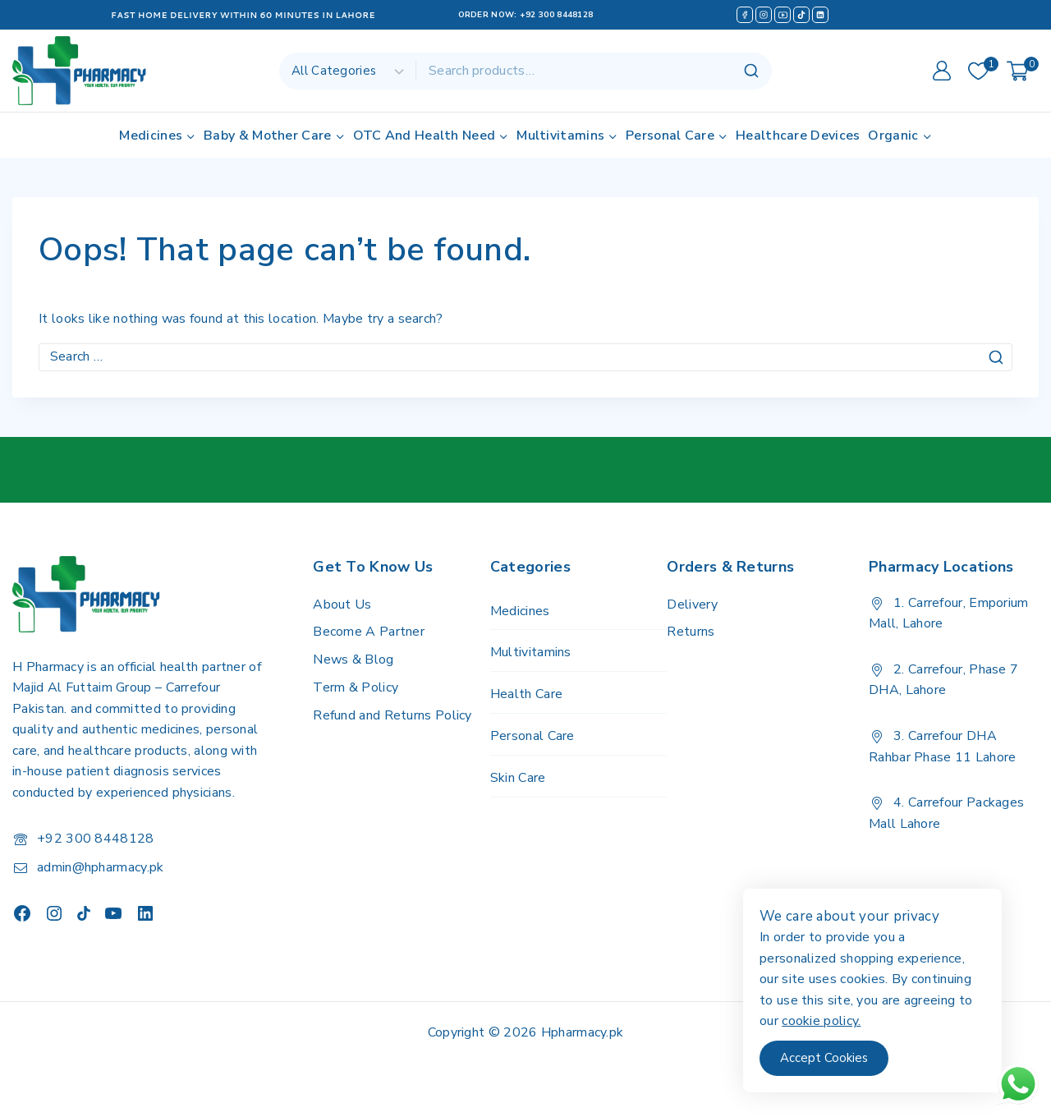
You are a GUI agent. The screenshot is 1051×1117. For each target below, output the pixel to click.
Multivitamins (530, 652)
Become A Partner (369, 632)
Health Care (526, 694)
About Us (342, 604)
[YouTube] (782, 15)
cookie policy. (835, 1021)
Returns (690, 632)
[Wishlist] (979, 71)
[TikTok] (801, 15)
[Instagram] (763, 15)
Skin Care (518, 778)
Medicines (520, 611)
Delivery (692, 604)
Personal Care (532, 736)
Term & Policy (355, 687)
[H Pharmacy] (80, 70)
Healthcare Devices (798, 135)
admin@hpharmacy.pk (100, 867)
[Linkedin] (820, 15)
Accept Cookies (838, 1058)
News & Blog (353, 659)
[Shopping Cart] (1023, 71)
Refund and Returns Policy (392, 715)
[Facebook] (745, 15)
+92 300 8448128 (557, 15)
